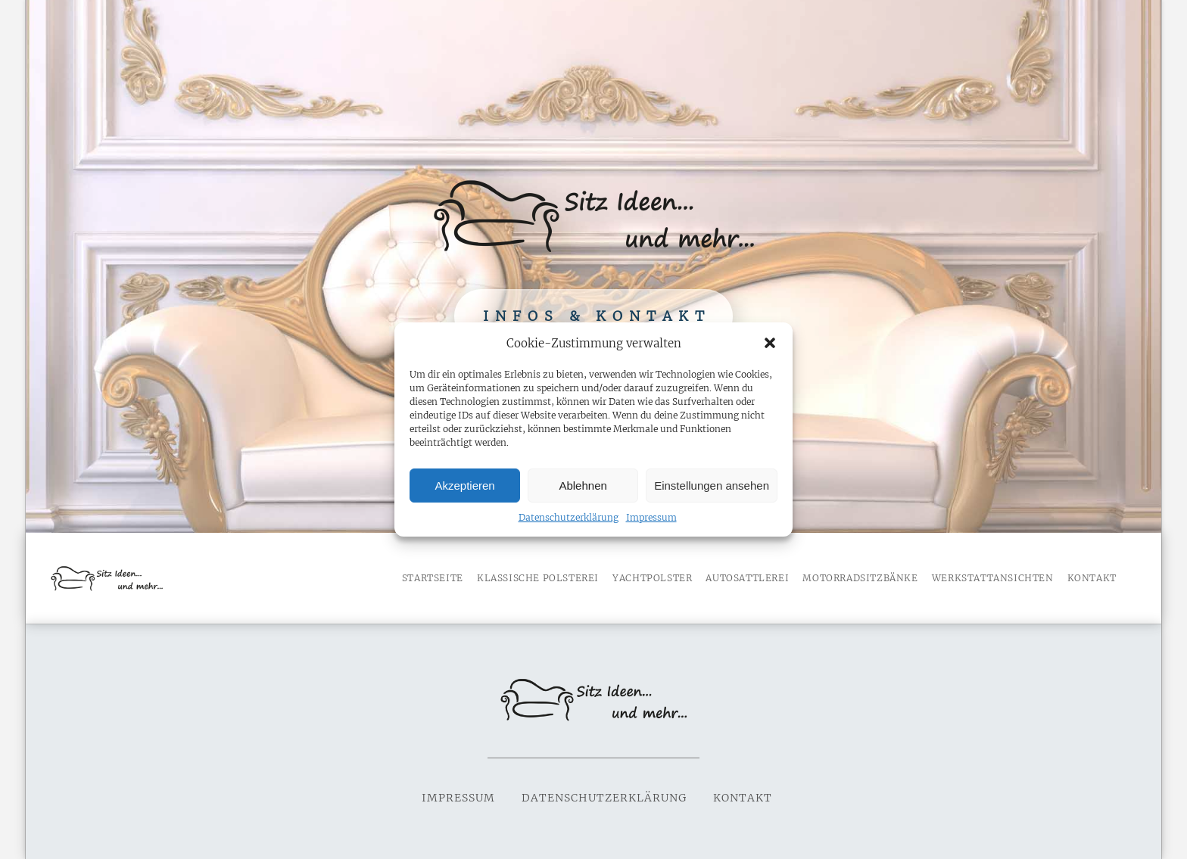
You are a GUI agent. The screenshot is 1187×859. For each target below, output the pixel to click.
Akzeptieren (464, 485)
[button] (769, 342)
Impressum (651, 517)
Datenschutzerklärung (568, 517)
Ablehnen (582, 485)
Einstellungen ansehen (711, 485)
